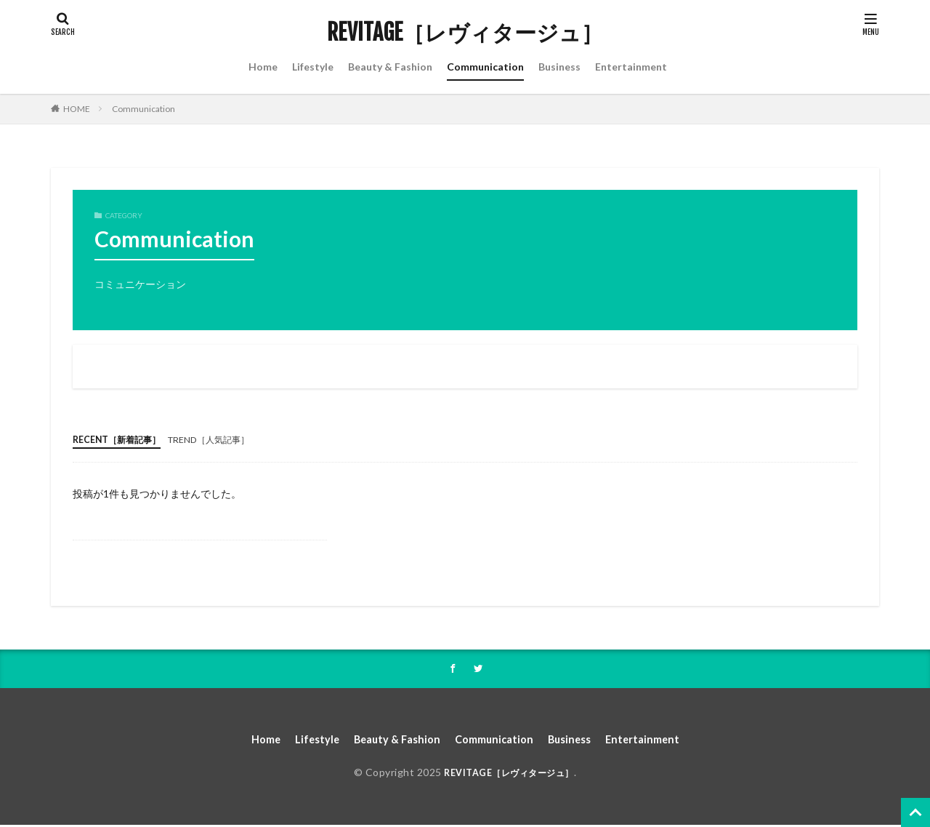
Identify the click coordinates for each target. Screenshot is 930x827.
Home (263, 66)
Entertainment (631, 66)
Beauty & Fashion (390, 66)
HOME (76, 108)
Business (559, 66)
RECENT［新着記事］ (123, 439)
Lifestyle (312, 66)
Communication (485, 66)
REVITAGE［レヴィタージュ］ (465, 33)
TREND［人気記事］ (229, 439)
